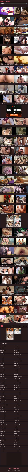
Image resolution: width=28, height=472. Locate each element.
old (16, 374)
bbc (2, 359)
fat (2, 409)
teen (16, 422)
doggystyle (3, 385)
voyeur (16, 440)
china (2, 376)
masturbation (17, 354)
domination (3, 387)
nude (16, 372)
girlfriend (3, 416)
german (3, 414)
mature (17, 357)
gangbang (3, 411)
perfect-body (17, 394)
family (2, 407)
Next (26, 326)
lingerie (17, 350)
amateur (3, 346)
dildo (2, 383)
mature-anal (17, 359)
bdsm (2, 363)
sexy (16, 411)
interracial (3, 433)
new (16, 370)
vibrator (16, 435)
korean (2, 449)
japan (2, 438)
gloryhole (3, 420)
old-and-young (18, 376)
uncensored (17, 431)
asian (2, 354)
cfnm (2, 372)
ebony (2, 389)
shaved (16, 414)
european (3, 396)
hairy (2, 422)
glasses (2, 418)
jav (1, 442)
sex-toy (16, 409)
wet (16, 444)
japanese (3, 440)
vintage (16, 438)
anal (2, 348)
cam (2, 368)
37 (23, 326)
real (16, 396)
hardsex (2, 431)
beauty (2, 365)
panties (16, 385)
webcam (17, 442)
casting (2, 370)
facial (2, 403)
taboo (16, 418)
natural (16, 365)
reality (16, 403)
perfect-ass (17, 392)
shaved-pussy (17, 416)
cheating (3, 374)
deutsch (2, 381)
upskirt (16, 433)
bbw (2, 361)
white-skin (17, 449)
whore (16, 451)
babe (2, 357)
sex (16, 407)
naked (16, 363)
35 (19, 326)
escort (2, 392)
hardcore (3, 429)
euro (2, 394)
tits (16, 427)
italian (2, 435)
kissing (2, 446)
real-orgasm (17, 400)
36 (21, 326)
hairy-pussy (3, 424)
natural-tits (17, 368)
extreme (3, 398)
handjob (3, 427)
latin (16, 346)
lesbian (16, 348)
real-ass (17, 398)
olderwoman (17, 383)
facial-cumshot (4, 405)
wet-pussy (17, 446)
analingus (3, 350)
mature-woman (18, 361)
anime (2, 352)
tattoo (16, 420)
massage (16, 352)
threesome (17, 424)
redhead (17, 405)
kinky (2, 444)
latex (2, 451)
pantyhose (17, 387)
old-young (17, 378)
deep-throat (3, 378)
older (16, 381)
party (16, 389)
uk (16, 429)
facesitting (3, 400)
